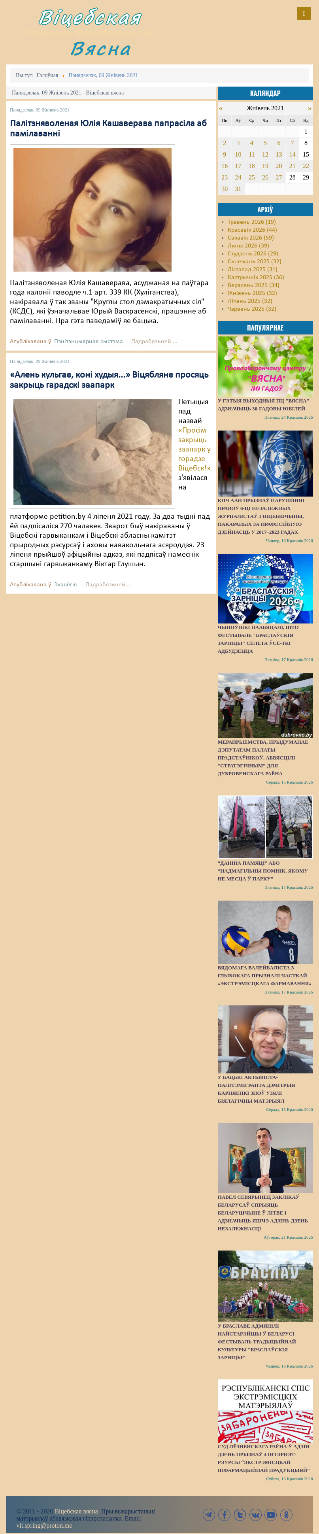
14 (292, 154)
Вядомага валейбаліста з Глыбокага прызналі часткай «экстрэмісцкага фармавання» (264, 975)
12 (265, 154)
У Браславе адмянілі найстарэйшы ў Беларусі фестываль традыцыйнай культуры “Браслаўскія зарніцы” (257, 1341)
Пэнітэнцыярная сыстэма (88, 341)
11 (252, 154)
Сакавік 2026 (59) (251, 238)
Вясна (100, 48)
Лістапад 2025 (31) (252, 269)
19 (265, 165)
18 (252, 165)
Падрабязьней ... (154, 341)
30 (224, 188)
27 (279, 177)
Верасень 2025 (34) (253, 285)
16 (224, 165)
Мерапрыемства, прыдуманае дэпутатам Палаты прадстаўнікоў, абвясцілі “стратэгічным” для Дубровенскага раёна (263, 757)
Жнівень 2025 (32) (252, 293)
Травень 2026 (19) (252, 222)
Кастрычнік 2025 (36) (256, 277)
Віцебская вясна (76, 1511)
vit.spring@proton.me (44, 1525)
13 (279, 154)
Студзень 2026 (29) (253, 254)
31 (238, 188)
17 (238, 165)
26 (265, 177)
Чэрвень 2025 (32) (252, 309)
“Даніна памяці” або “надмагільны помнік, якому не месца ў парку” (263, 871)
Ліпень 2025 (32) (250, 301)
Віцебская (90, 16)
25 (252, 177)
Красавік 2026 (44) (252, 230)
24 (238, 177)
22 (306, 165)
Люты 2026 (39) (248, 246)
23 (224, 177)
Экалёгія (65, 585)
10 (238, 154)
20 (279, 165)
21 (292, 165)
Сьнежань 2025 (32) (254, 262)
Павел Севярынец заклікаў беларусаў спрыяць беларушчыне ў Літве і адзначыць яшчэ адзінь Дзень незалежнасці (263, 1213)
